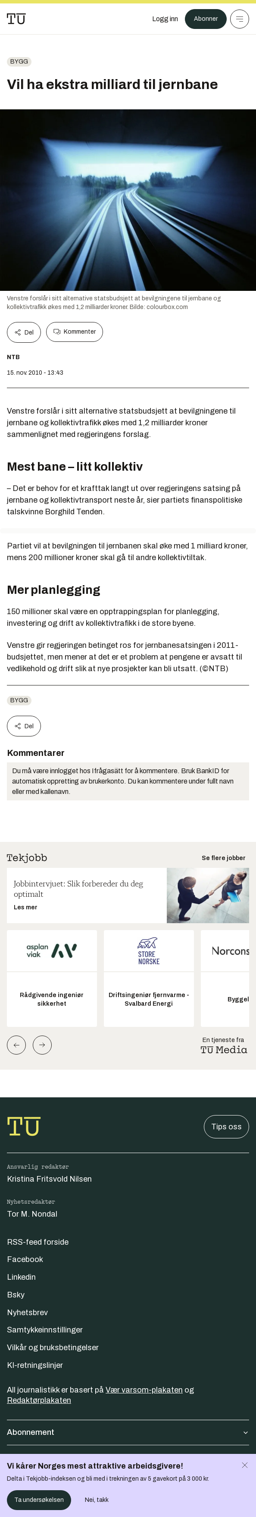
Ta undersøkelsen (39, 1500)
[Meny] (239, 19)
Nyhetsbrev (27, 1312)
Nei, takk (97, 1500)
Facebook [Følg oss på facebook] (25, 1259)
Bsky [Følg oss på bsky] (16, 1295)
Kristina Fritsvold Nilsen (49, 1179)
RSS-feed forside (38, 1242)
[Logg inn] (165, 19)
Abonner (206, 19)
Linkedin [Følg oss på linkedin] (21, 1277)
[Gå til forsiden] (16, 19)
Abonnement (128, 1432)
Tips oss (226, 1126)
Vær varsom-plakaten (144, 1390)
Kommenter (74, 331)
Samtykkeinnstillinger (45, 1330)
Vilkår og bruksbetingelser (53, 1347)
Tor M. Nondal (32, 1214)
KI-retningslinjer (35, 1365)
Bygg (19, 61)
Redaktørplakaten (39, 1400)
